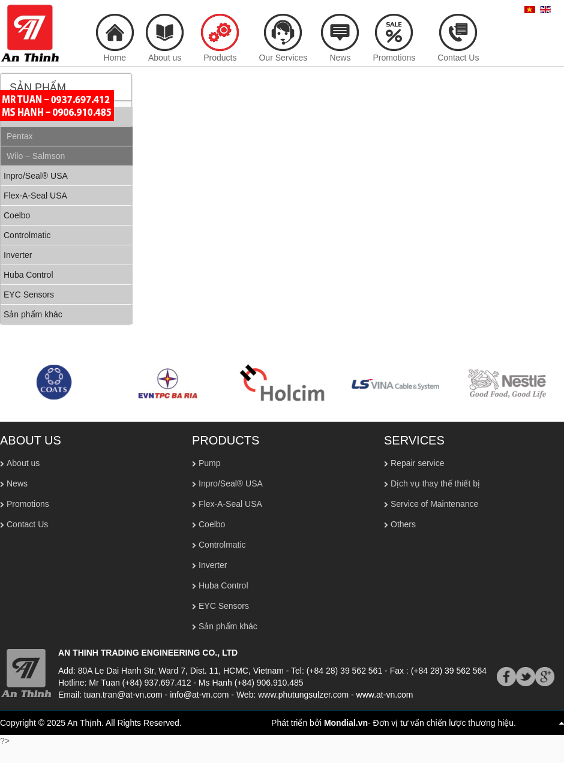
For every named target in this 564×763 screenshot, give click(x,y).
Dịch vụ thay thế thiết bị (435, 483)
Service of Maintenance (434, 504)
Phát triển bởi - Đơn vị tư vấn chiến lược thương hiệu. (393, 723)
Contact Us (27, 524)
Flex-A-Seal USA (230, 504)
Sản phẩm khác (228, 626)
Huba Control (223, 585)
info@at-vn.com (199, 694)
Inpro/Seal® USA (231, 483)
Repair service (417, 463)
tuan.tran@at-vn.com (123, 694)
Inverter (213, 565)
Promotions (28, 504)
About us (23, 463)
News (17, 483)
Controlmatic (222, 544)
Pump (210, 463)
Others (403, 524)
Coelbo (212, 524)
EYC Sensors (224, 606)
